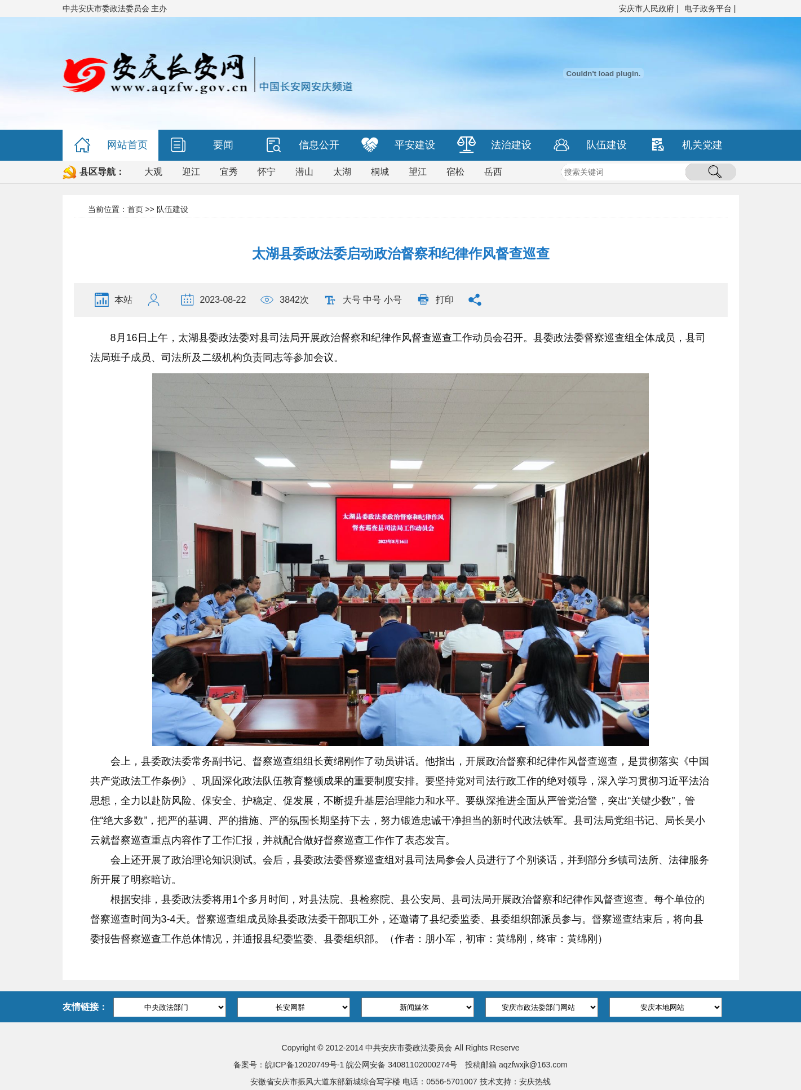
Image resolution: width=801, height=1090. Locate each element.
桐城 (380, 171)
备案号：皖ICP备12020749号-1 (288, 1064)
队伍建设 (590, 145)
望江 (418, 171)
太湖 (342, 171)
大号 (352, 300)
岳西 (493, 171)
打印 (445, 300)
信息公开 (302, 145)
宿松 (455, 171)
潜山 (304, 171)
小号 (393, 300)
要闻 (201, 145)
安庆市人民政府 (646, 8)
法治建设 (494, 145)
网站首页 (111, 145)
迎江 (191, 171)
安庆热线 (535, 1081)
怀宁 (267, 171)
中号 (372, 300)
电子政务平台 (708, 8)
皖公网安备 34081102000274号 (401, 1064)
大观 (153, 171)
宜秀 (229, 171)
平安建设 (398, 145)
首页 (135, 209)
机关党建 (686, 145)
